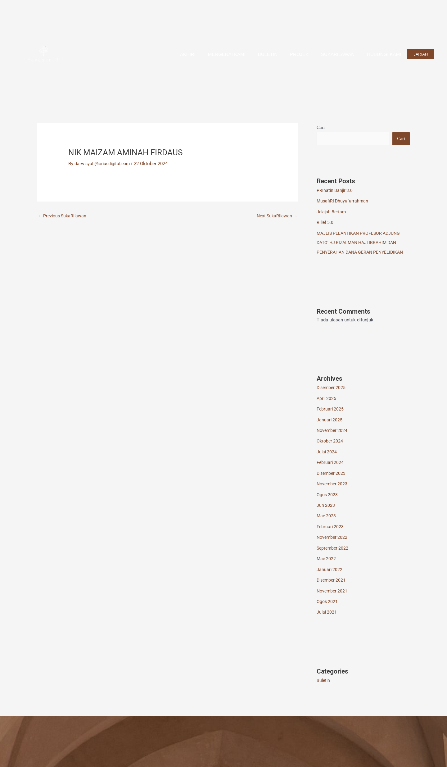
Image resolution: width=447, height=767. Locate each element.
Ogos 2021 (328, 605)
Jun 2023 (326, 511)
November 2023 (333, 490)
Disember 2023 (332, 479)
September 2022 (333, 553)
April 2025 (327, 406)
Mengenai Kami (227, 54)
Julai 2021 (327, 616)
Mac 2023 (327, 521)
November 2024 (333, 437)
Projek (299, 54)
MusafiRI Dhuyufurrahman (343, 201)
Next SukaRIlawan (275, 216)
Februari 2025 (331, 417)
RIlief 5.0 (326, 222)
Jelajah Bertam (332, 211)
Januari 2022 (330, 574)
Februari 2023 (331, 532)
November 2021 (333, 595)
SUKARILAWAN (337, 54)
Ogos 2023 (328, 500)
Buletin (268, 54)
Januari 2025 (330, 427)
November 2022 (333, 542)
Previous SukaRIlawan (63, 216)
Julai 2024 (327, 458)
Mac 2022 (327, 563)
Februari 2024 (331, 469)
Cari (321, 127)
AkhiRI (188, 54)
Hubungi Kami (384, 54)
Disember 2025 (332, 395)
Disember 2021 (332, 584)
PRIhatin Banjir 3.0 (335, 190)
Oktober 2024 (330, 448)
